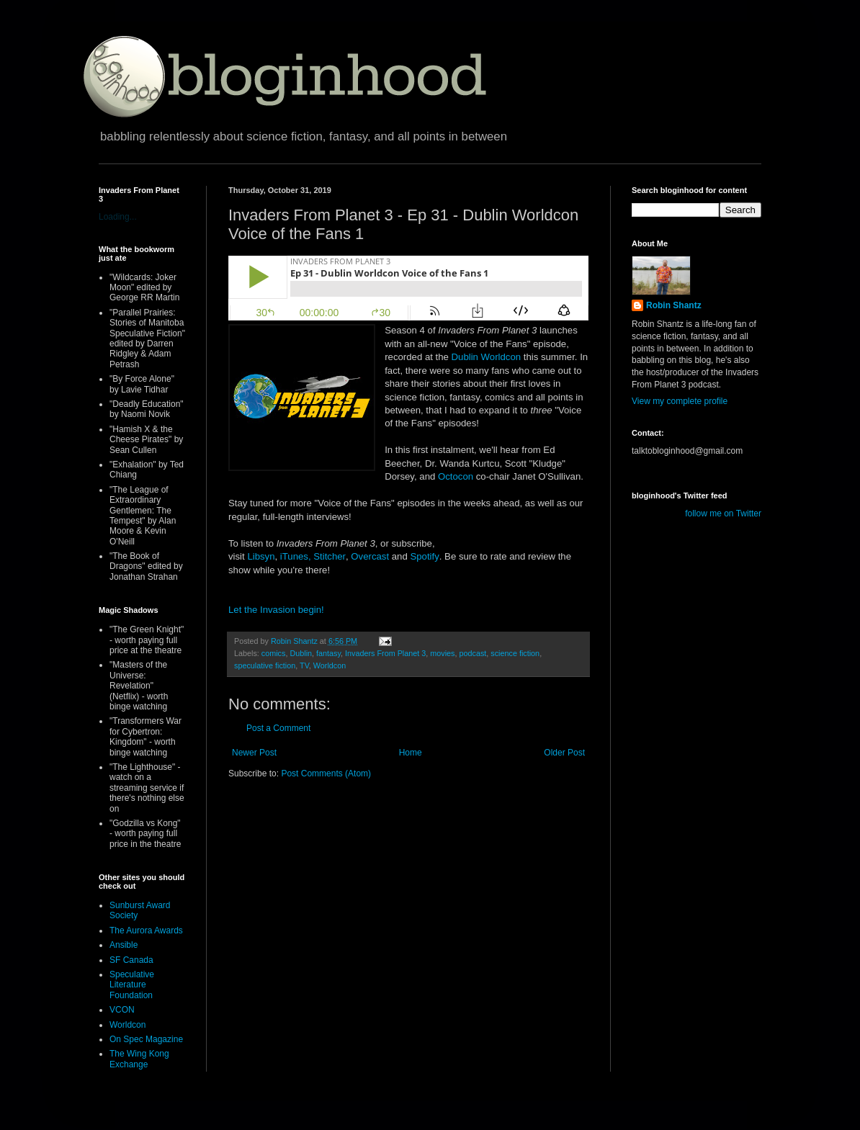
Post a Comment (278, 728)
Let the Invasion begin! (276, 609)
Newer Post (254, 753)
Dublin (301, 653)
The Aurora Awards (146, 930)
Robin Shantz (674, 305)
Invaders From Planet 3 (385, 653)
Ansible (123, 945)
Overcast (370, 556)
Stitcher (329, 556)
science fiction (515, 653)
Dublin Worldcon (486, 356)
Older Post (564, 753)
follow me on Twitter (723, 513)
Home (410, 753)
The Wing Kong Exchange (139, 1059)
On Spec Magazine (146, 1039)
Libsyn (260, 556)
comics (273, 653)
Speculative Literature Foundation (131, 984)
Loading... (118, 217)
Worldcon (329, 665)
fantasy (328, 653)
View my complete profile (679, 401)
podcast (472, 653)
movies (442, 653)
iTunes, (295, 556)
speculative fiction (264, 665)
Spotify (424, 556)
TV (304, 665)
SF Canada (131, 960)
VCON (122, 1010)
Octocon (455, 476)
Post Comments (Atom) (326, 773)
